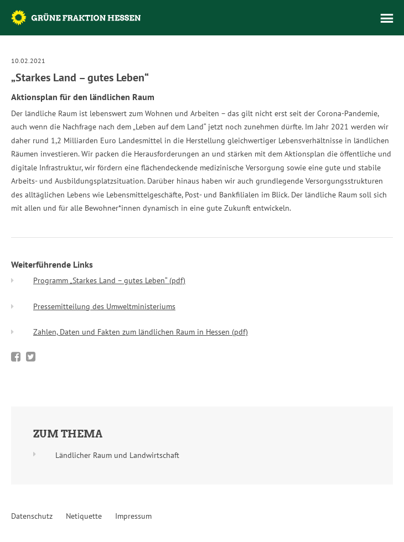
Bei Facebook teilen (15, 356)
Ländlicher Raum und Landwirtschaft (117, 455)
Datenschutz (32, 516)
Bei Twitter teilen (30, 356)
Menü (386, 18)
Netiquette (84, 516)
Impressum (133, 516)
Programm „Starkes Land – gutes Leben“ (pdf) (109, 280)
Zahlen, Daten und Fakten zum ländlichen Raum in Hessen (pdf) (140, 332)
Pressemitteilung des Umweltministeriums (104, 306)
